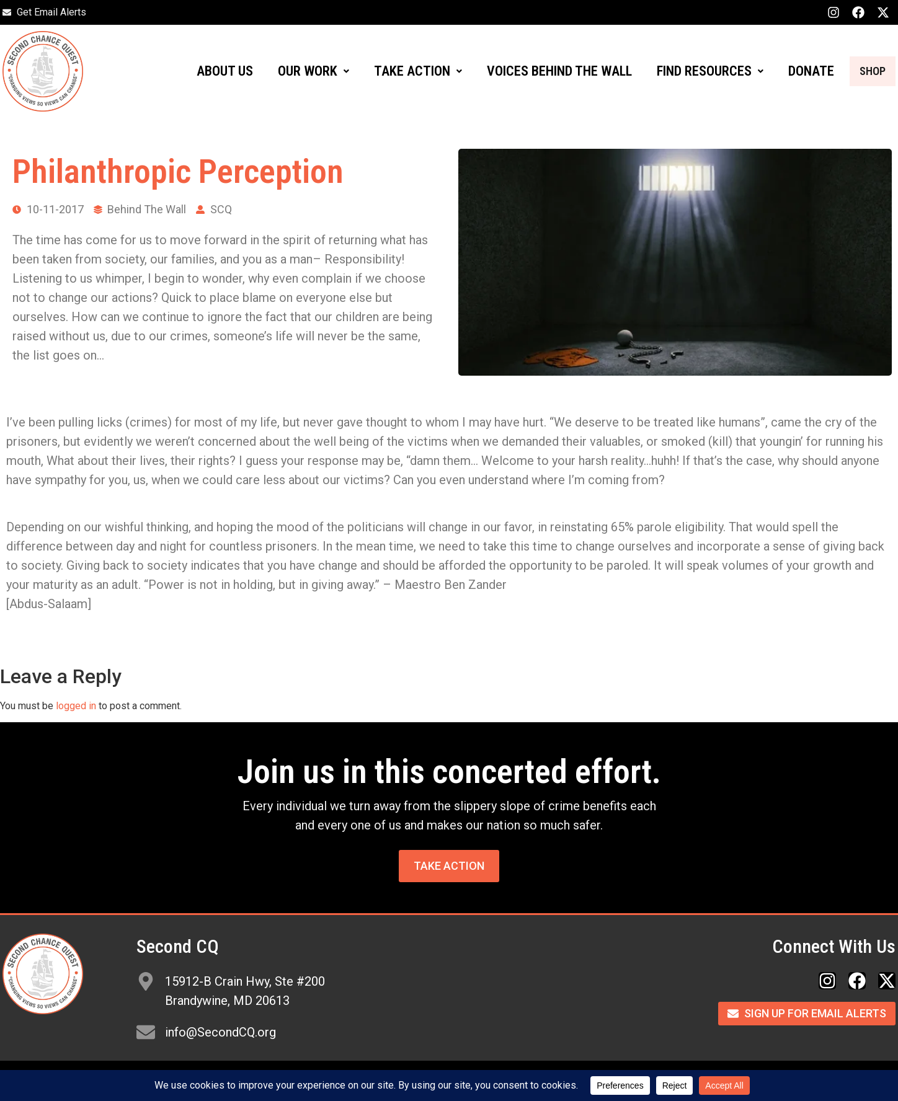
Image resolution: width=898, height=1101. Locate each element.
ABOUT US (208, 71)
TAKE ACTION (402, 71)
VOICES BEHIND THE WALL (543, 71)
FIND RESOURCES (694, 71)
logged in (76, 706)
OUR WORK (297, 71)
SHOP (864, 71)
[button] (297, 71)
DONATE (795, 71)
